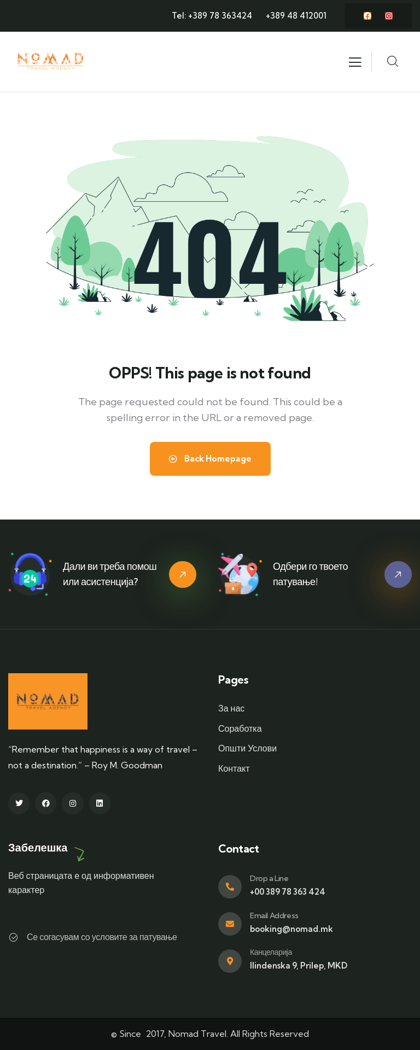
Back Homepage (210, 458)
